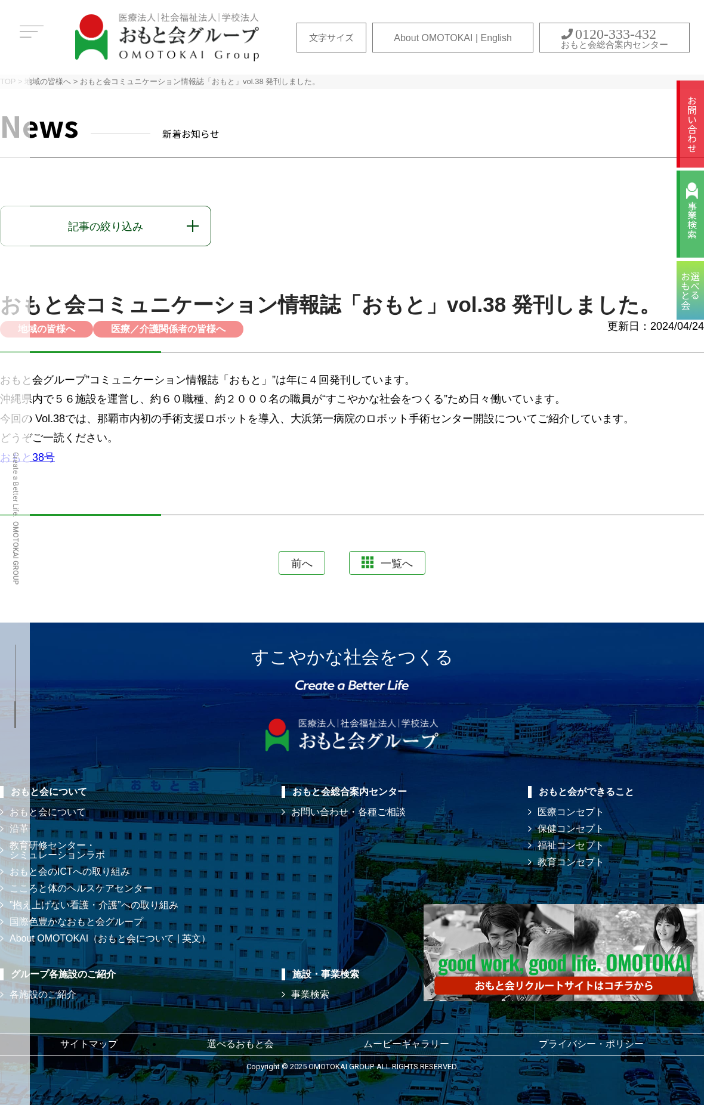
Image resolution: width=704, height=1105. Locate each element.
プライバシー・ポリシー (591, 1044)
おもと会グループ (167, 37)
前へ (302, 563)
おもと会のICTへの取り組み (70, 871)
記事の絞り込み (105, 227)
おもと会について (48, 812)
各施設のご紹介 (43, 994)
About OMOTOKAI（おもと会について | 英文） (110, 938)
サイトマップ (89, 1044)
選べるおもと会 (240, 1044)
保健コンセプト (571, 829)
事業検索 (692, 220)
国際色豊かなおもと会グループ (76, 922)
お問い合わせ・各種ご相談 (348, 812)
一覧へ (387, 562)
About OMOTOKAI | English (453, 38)
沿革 (19, 829)
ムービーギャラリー (406, 1044)
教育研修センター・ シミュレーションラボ (57, 850)
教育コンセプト (571, 862)
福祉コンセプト (571, 845)
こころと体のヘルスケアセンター (81, 888)
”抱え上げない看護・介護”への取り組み (94, 905)
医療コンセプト (571, 812)
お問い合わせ (692, 124)
